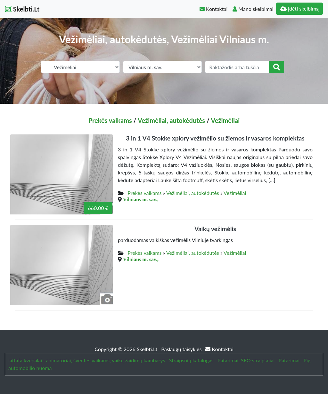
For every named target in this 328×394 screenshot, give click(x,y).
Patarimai (289, 360)
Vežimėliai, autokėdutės (171, 120)
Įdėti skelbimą (299, 8)
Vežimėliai (225, 120)
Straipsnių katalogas (191, 360)
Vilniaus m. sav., (141, 199)
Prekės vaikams (110, 120)
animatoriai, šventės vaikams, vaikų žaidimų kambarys (105, 360)
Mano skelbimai (253, 9)
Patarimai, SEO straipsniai (246, 360)
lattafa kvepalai (25, 360)
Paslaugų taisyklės (182, 349)
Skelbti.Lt (22, 9)
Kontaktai (213, 9)
